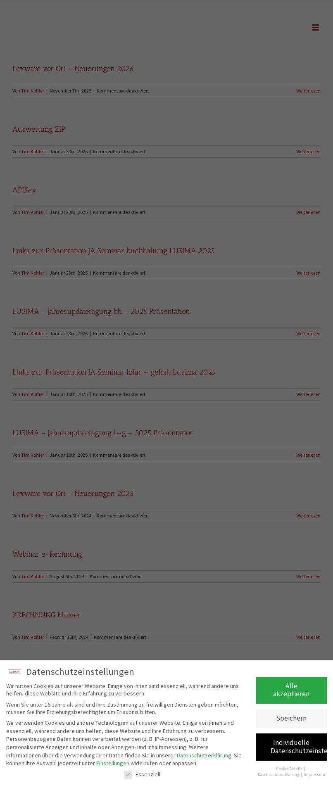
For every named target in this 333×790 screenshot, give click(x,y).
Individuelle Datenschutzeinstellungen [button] (299, 747)
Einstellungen (112, 764)
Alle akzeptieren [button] (291, 691)
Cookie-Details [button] (289, 769)
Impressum (314, 775)
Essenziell (142, 775)
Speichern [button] (291, 719)
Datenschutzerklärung (204, 755)
